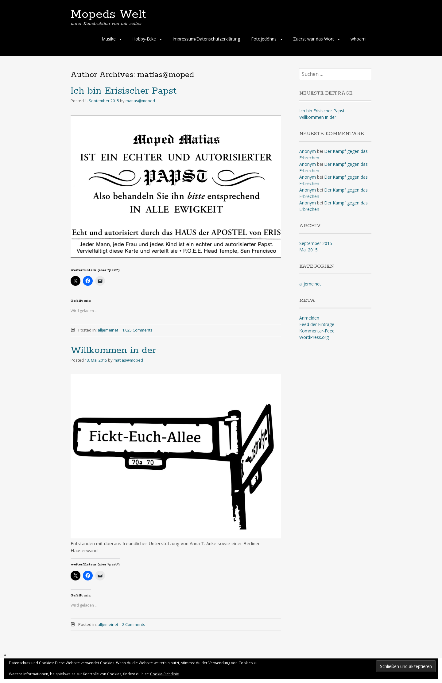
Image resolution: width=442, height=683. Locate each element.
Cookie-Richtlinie (164, 674)
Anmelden (309, 318)
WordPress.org (314, 337)
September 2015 (315, 243)
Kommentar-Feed (317, 331)
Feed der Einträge (316, 324)
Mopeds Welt (108, 14)
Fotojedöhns (264, 39)
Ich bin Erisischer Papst (123, 91)
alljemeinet (108, 330)
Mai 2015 (308, 250)
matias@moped (140, 100)
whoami (358, 39)
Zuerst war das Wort (313, 39)
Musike (109, 39)
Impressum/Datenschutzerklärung (206, 39)
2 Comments (133, 624)
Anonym (307, 151)
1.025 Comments (137, 330)
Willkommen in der (113, 350)
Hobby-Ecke (144, 39)
